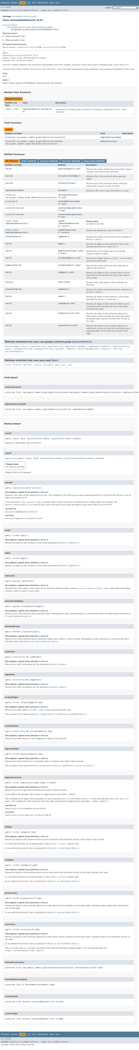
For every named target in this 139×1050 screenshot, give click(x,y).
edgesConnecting (66, 251)
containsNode (64, 214)
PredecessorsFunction (28, 47)
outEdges (62, 303)
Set (7, 169)
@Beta (5, 53)
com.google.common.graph (24, 16)
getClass (28, 365)
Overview (5, 3)
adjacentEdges (12, 346)
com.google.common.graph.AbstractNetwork (26, 27)
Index (51, 3)
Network (6, 47)
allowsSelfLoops (66, 183)
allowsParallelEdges (68, 176)
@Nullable (77, 208)
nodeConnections (108, 141)
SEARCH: (108, 8)
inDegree (70, 349)
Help (58, 3)
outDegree (106, 349)
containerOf (21, 55)
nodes (61, 296)
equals (8, 349)
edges (61, 244)
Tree (34, 3)
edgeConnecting (37, 346)
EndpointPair (11, 265)
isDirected (63, 282)
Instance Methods (49, 161)
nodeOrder (63, 289)
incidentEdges (65, 258)
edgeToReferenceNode (110, 137)
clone (7, 365)
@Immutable (8, 55)
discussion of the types (46, 69)
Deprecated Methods (94, 161)
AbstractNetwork (19, 60)
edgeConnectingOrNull (76, 346)
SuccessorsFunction (53, 47)
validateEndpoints (14, 351)
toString (117, 349)
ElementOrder (11, 236)
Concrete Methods (71, 161)
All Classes (6, 7)
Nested (12, 10)
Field (19, 10)
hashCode (59, 349)
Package (14, 3)
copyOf (61, 221)
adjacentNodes (65, 169)
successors (63, 325)
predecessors (64, 313)
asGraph (62, 190)
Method (34, 10)
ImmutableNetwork (32, 58)
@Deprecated (11, 458)
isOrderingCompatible (88, 349)
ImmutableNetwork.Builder (36, 109)
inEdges (62, 272)
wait (57, 365)
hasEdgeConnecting (23, 349)
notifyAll (48, 365)
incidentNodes (65, 265)
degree (24, 346)
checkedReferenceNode (69, 201)
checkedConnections (68, 195)
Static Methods (29, 161)
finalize (17, 365)
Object (55, 360)
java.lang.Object (10, 25)
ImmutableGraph (13, 190)
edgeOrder (63, 236)
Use (28, 3)
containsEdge (64, 208)
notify (37, 365)
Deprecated (42, 3)
